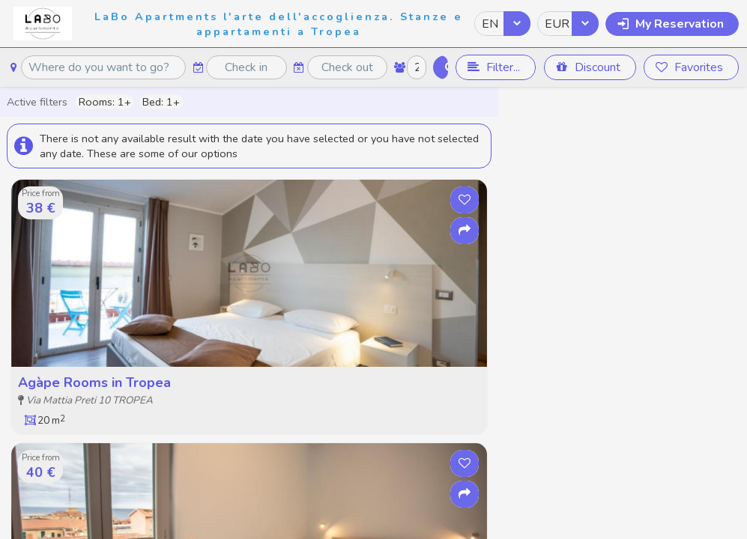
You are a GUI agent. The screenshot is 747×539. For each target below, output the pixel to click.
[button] (672, 24)
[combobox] (502, 23)
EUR (557, 24)
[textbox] (103, 67)
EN (490, 24)
